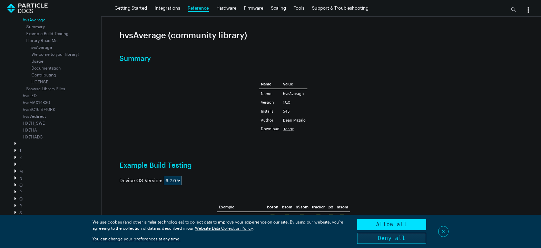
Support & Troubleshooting (340, 8)
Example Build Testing (47, 33)
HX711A (30, 129)
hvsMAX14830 (36, 102)
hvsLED (30, 95)
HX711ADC (33, 136)
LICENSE (39, 81)
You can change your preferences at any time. (136, 238)
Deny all (391, 238)
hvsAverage (40, 47)
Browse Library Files (45, 88)
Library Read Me (42, 40)
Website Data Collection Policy (224, 228)
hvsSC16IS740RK (39, 109)
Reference (198, 8)
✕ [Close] (443, 231)
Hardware (226, 8)
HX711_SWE (34, 123)
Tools (299, 8)
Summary (35, 26)
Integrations (167, 8)
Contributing (43, 74)
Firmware (253, 8)
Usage (37, 61)
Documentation (46, 67)
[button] (528, 11)
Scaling (278, 8)
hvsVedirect (34, 116)
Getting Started (131, 8)
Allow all (391, 224)
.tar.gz (288, 128)
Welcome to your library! (55, 54)
